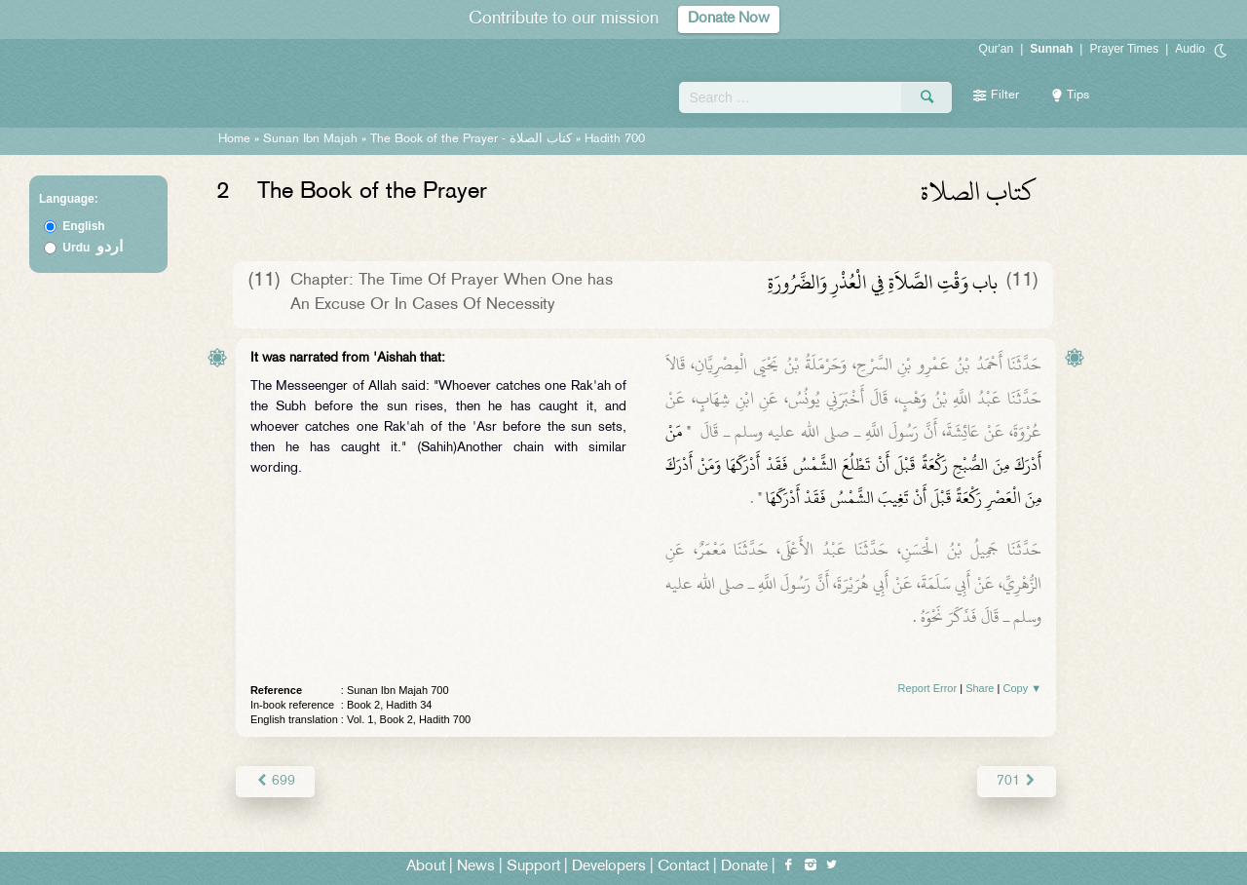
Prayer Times (1123, 49)
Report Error (928, 688)
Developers (609, 867)
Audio (1190, 49)
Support (533, 867)
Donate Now (729, 19)
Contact (683, 867)
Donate (744, 867)
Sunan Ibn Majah (310, 139)
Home (234, 139)
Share (979, 688)
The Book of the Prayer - (473, 139)
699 (275, 781)
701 (1017, 781)
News (476, 867)
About (425, 867)
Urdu (92, 247)
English (83, 226)
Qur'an (996, 49)
